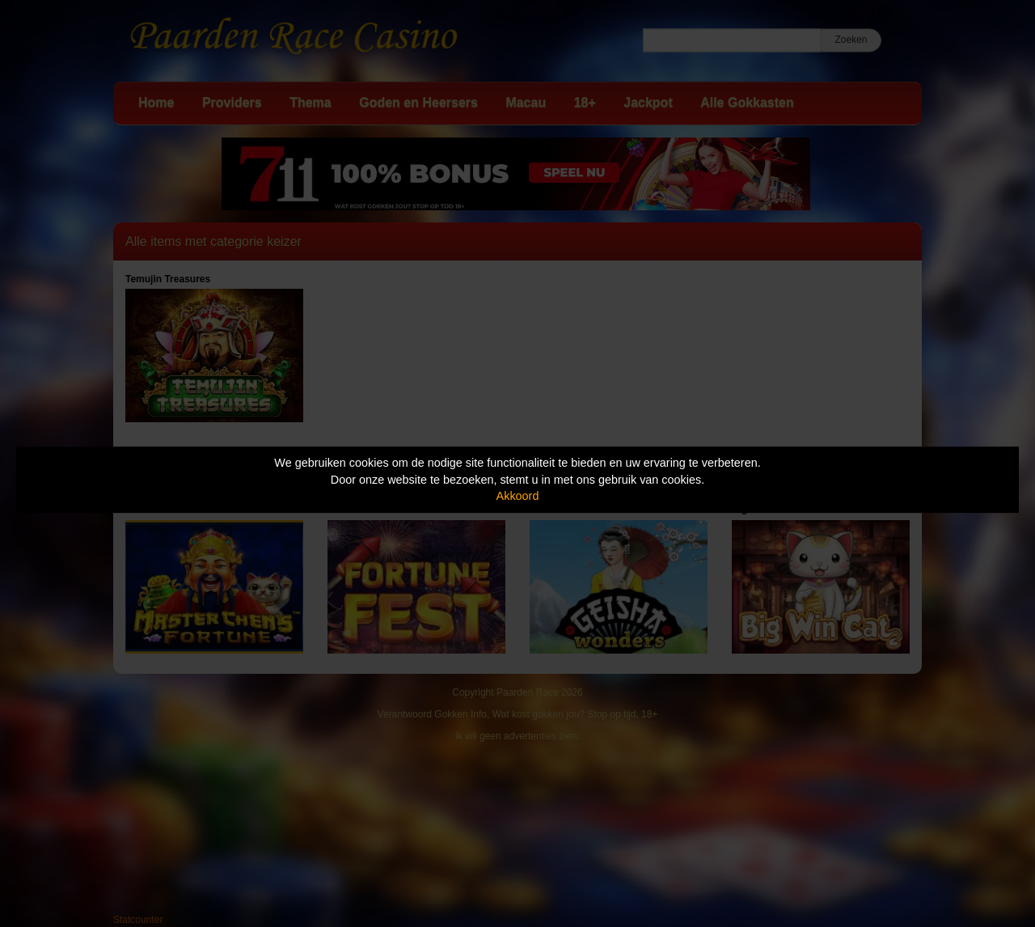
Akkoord (517, 495)
